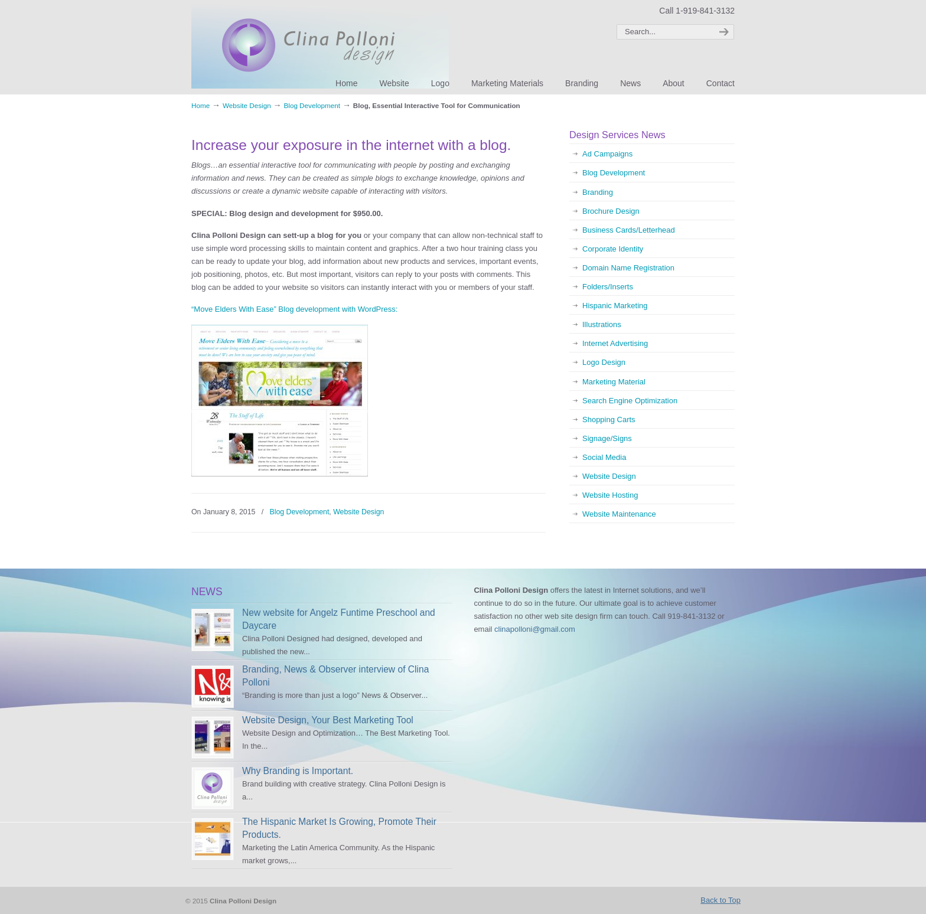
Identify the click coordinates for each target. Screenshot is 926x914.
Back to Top (720, 900)
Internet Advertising (615, 343)
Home (200, 105)
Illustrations (601, 324)
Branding (597, 192)
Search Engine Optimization (629, 400)
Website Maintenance (619, 514)
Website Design (247, 105)
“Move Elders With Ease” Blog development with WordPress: (294, 309)
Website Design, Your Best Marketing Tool (327, 720)
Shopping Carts (608, 419)
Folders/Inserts (607, 286)
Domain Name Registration (628, 267)
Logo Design (603, 362)
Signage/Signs (607, 438)
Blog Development (311, 105)
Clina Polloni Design (320, 46)
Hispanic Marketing (615, 305)
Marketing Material (613, 381)
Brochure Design (611, 211)
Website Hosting (610, 495)
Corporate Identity (612, 248)
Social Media (604, 457)
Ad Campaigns (607, 153)
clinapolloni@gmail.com (534, 629)
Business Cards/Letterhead (628, 230)
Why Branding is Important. (297, 771)
